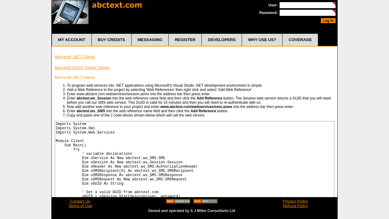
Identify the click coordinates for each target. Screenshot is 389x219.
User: (273, 5)
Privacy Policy (295, 201)
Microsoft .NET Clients (75, 56)
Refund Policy (295, 205)
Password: (268, 13)
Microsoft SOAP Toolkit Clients (82, 67)
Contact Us (80, 201)
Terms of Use (80, 205)
